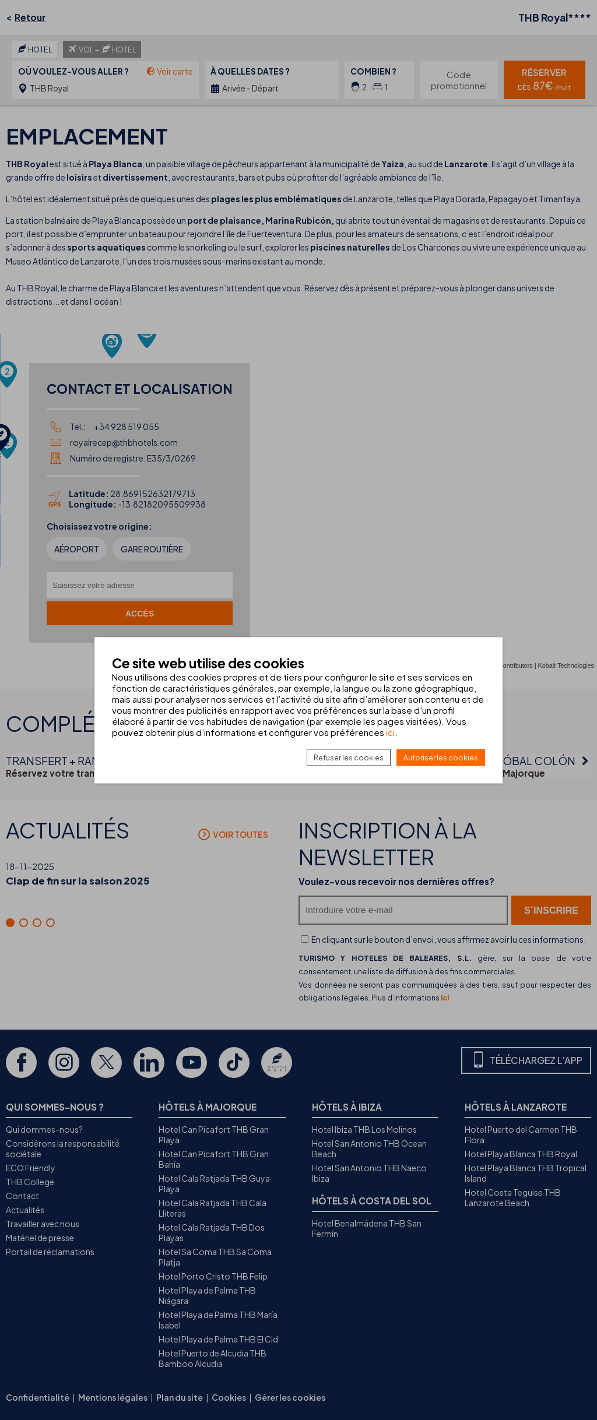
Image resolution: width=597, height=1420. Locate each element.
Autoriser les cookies (440, 757)
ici (390, 731)
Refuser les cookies (349, 757)
